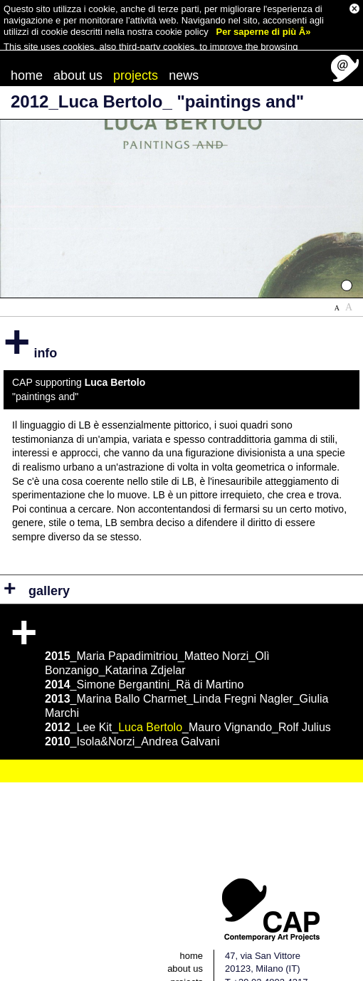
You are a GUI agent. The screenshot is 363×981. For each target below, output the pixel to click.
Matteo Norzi (216, 639)
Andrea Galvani (180, 724)
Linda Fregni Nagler (243, 682)
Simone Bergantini (123, 667)
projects (135, 58)
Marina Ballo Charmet (132, 682)
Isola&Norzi (106, 724)
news (184, 58)
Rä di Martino (209, 667)
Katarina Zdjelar (145, 653)
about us (77, 58)
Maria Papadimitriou (127, 639)
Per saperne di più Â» (263, 30)
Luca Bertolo (150, 710)
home (27, 58)
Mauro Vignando (230, 710)
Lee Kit (94, 710)
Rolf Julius (304, 710)
